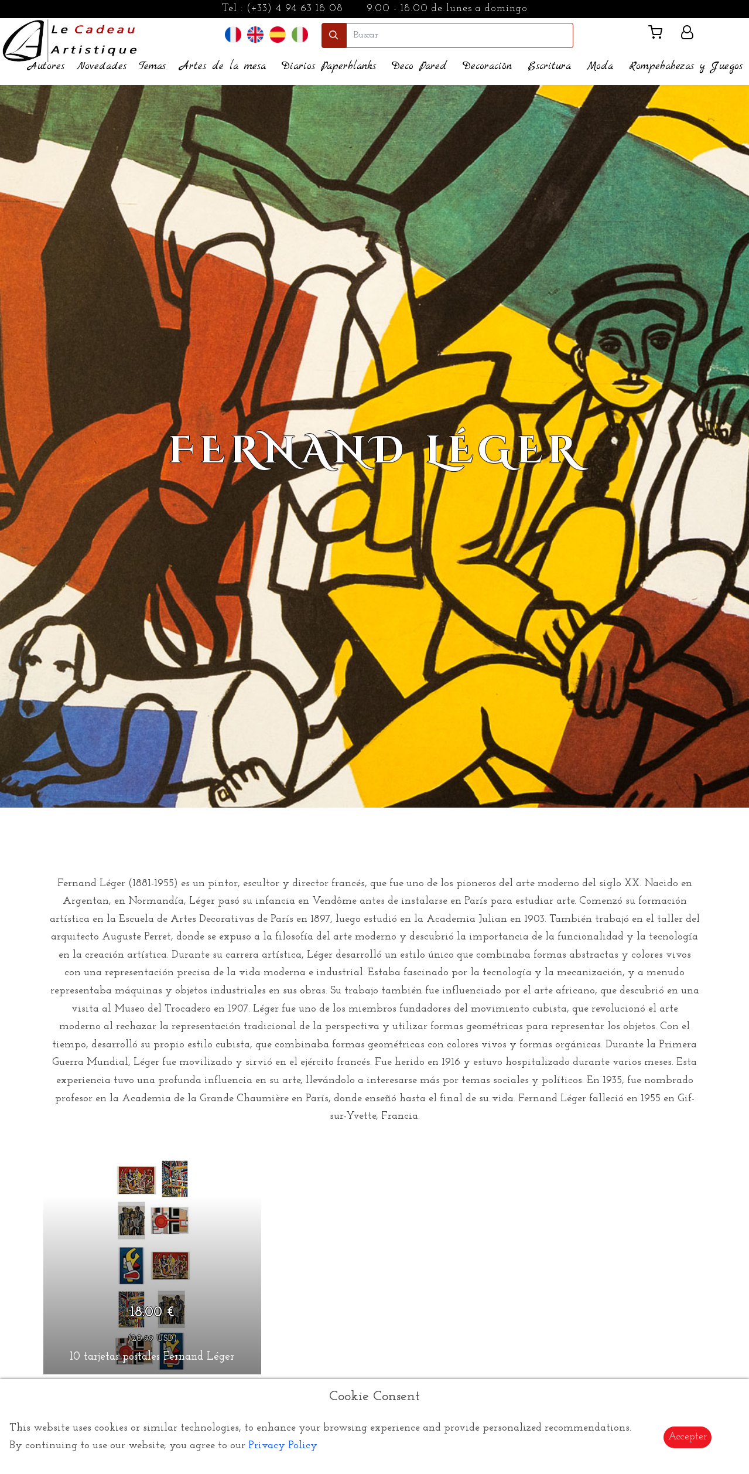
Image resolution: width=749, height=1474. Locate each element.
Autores (46, 66)
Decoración (487, 66)
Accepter (687, 1436)
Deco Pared (419, 66)
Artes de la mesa (223, 66)
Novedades (101, 66)
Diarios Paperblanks (329, 66)
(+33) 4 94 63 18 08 (295, 8)
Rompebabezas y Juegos (686, 66)
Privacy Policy (282, 1445)
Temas (152, 66)
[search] (459, 35)
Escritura (549, 66)
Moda (600, 66)
